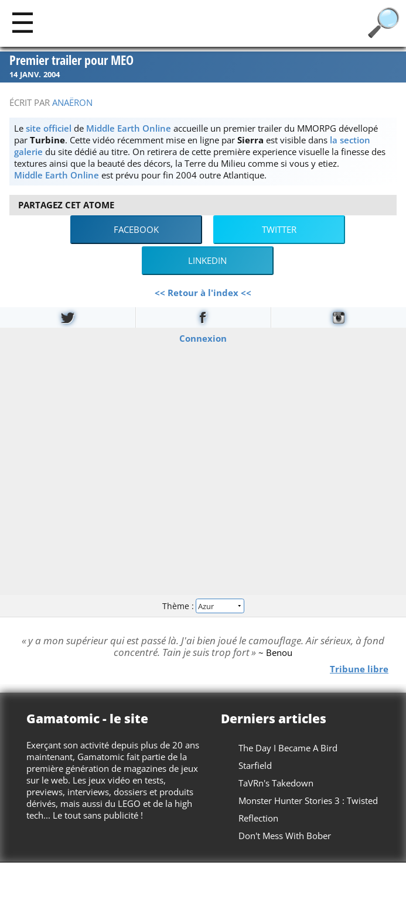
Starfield (255, 765)
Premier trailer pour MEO (71, 60)
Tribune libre (359, 669)
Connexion (203, 337)
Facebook (136, 229)
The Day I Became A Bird (287, 748)
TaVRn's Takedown (275, 783)
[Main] (22, 22)
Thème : (202, 605)
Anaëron (72, 102)
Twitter (279, 229)
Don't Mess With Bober (284, 835)
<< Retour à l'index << (203, 292)
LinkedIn (207, 260)
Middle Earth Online (128, 128)
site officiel (48, 128)
